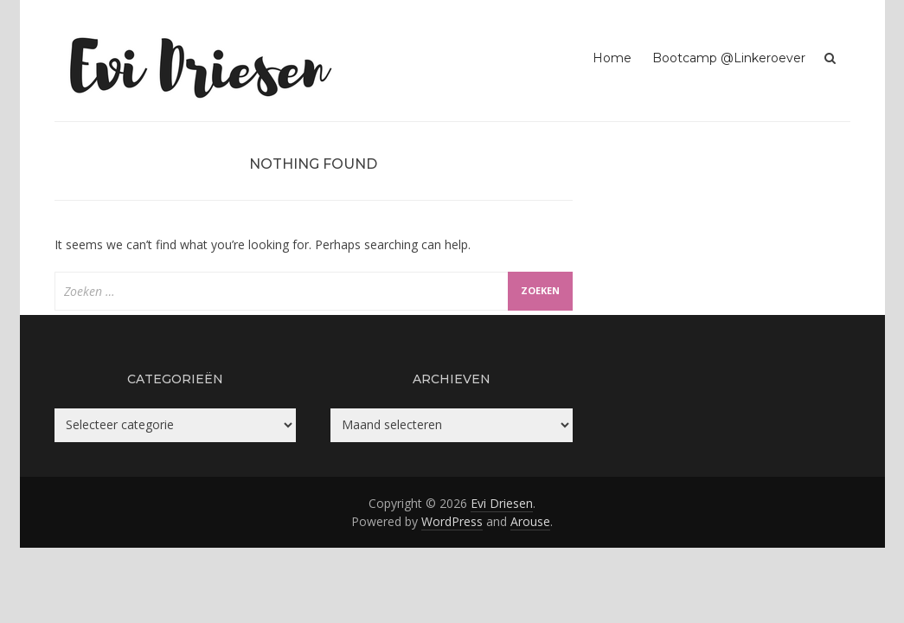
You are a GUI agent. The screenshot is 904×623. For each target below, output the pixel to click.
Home (612, 58)
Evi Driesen (502, 503)
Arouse (530, 521)
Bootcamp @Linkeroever (728, 58)
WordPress (452, 521)
